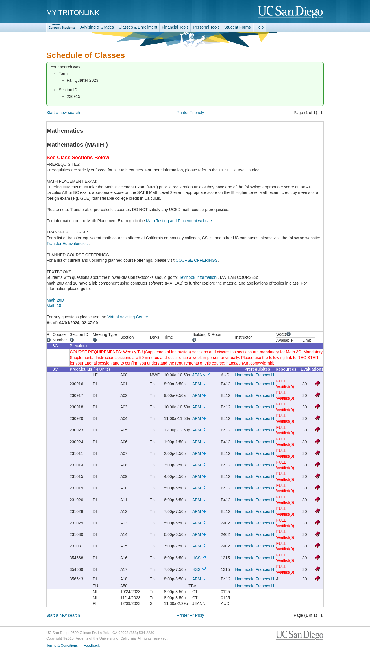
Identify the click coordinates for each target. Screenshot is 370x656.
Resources (286, 369)
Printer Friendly (190, 112)
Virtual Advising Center (127, 317)
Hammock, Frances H (254, 375)
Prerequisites (258, 369)
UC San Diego (291, 12)
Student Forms (237, 27)
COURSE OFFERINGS (196, 260)
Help (260, 27)
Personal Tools (206, 27)
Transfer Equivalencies (68, 243)
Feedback (91, 646)
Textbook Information (198, 277)
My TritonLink (72, 12)
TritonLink (62, 27)
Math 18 (54, 305)
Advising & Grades (97, 27)
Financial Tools (175, 27)
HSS (196, 558)
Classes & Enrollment (138, 27)
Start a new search (63, 112)
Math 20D (55, 300)
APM (196, 384)
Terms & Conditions (62, 646)
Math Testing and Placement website (179, 220)
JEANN (199, 375)
